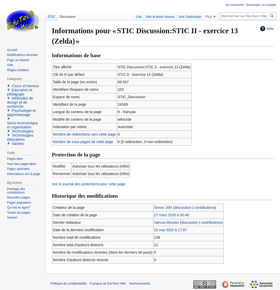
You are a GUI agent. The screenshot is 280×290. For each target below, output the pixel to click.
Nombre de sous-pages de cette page (83, 142)
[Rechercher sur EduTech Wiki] (248, 16)
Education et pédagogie (19, 92)
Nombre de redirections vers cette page (84, 134)
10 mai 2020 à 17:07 (170, 230)
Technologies (22, 131)
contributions (204, 207)
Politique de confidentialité (68, 283)
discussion (183, 207)
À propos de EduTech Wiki (107, 283)
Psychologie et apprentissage (21, 113)
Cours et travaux (25, 86)
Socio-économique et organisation (22, 125)
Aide (266, 28)
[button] (9, 85)
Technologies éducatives (20, 137)
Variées (18, 144)
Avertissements (139, 283)
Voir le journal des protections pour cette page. (89, 184)
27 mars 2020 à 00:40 (171, 215)
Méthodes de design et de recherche (20, 102)
